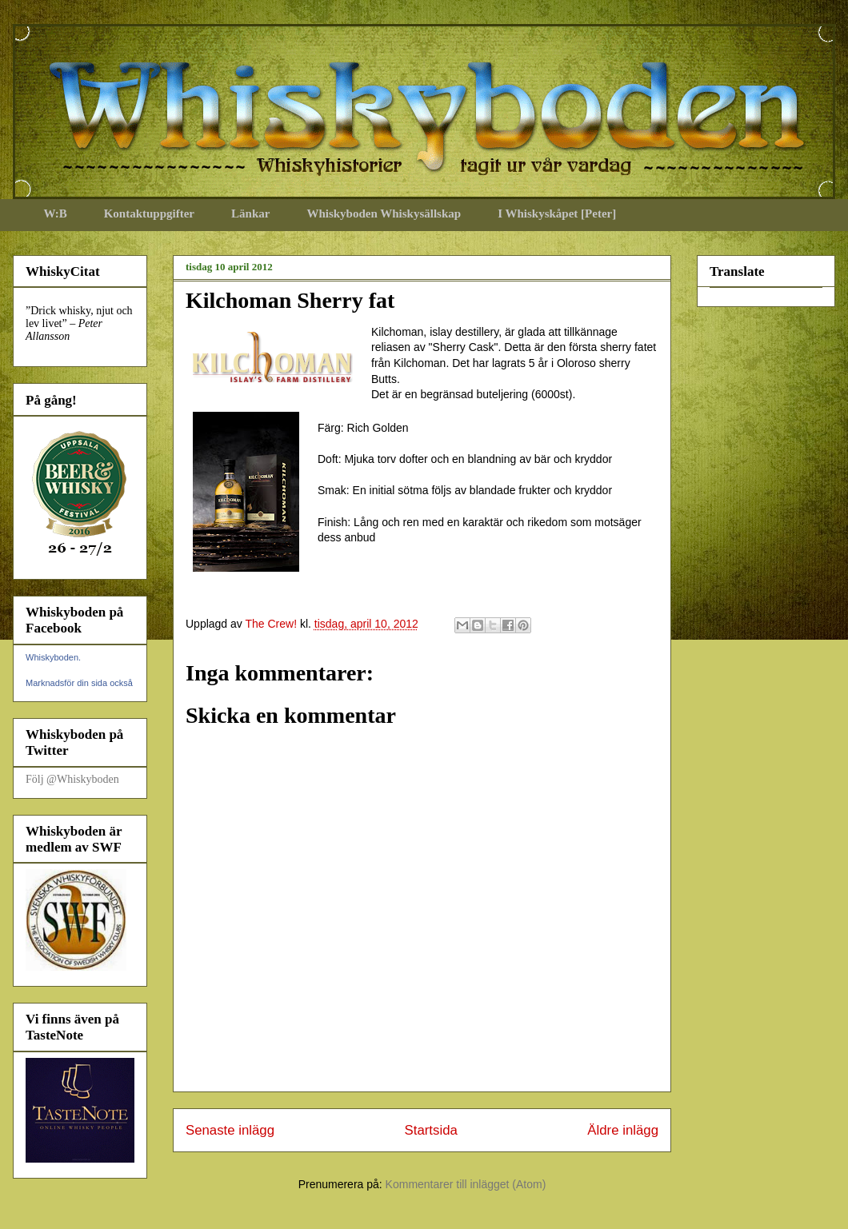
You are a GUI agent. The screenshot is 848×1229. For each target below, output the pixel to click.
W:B (55, 213)
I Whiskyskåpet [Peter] (557, 213)
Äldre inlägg (622, 1130)
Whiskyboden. (53, 657)
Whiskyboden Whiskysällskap (383, 213)
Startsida (431, 1130)
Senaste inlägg (230, 1130)
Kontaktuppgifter (149, 213)
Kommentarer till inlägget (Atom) (466, 1184)
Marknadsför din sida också (79, 683)
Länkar (250, 213)
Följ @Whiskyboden (72, 779)
